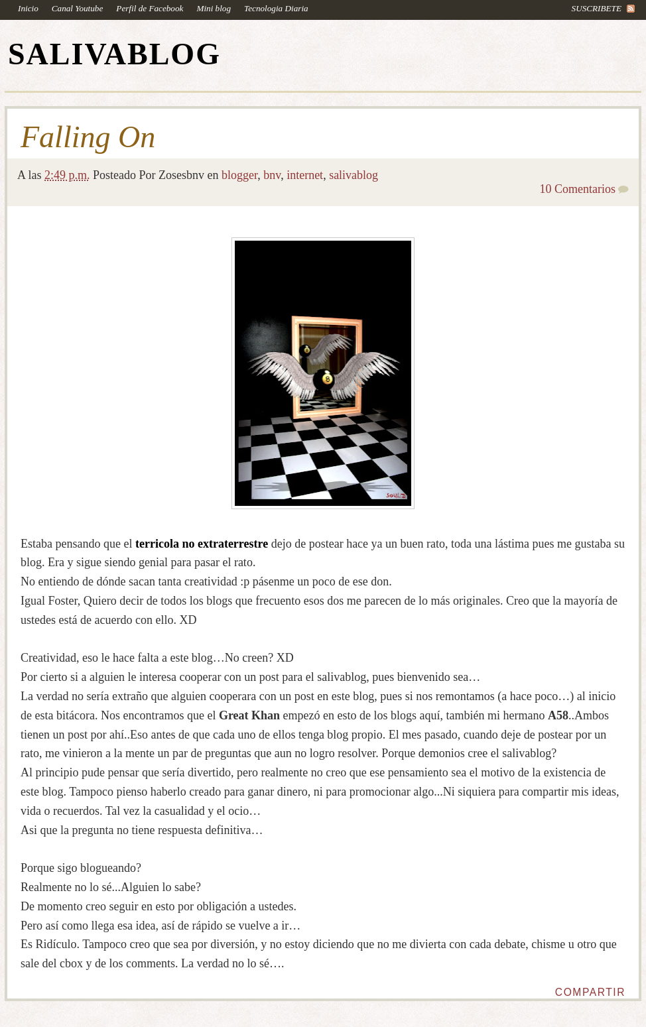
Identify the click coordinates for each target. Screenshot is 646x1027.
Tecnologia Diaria (276, 8)
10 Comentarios (578, 189)
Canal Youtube (77, 8)
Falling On (88, 137)
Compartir (590, 992)
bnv (272, 175)
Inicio (28, 8)
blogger (239, 175)
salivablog (353, 175)
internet (305, 175)
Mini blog (213, 8)
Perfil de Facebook (149, 8)
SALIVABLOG (114, 54)
